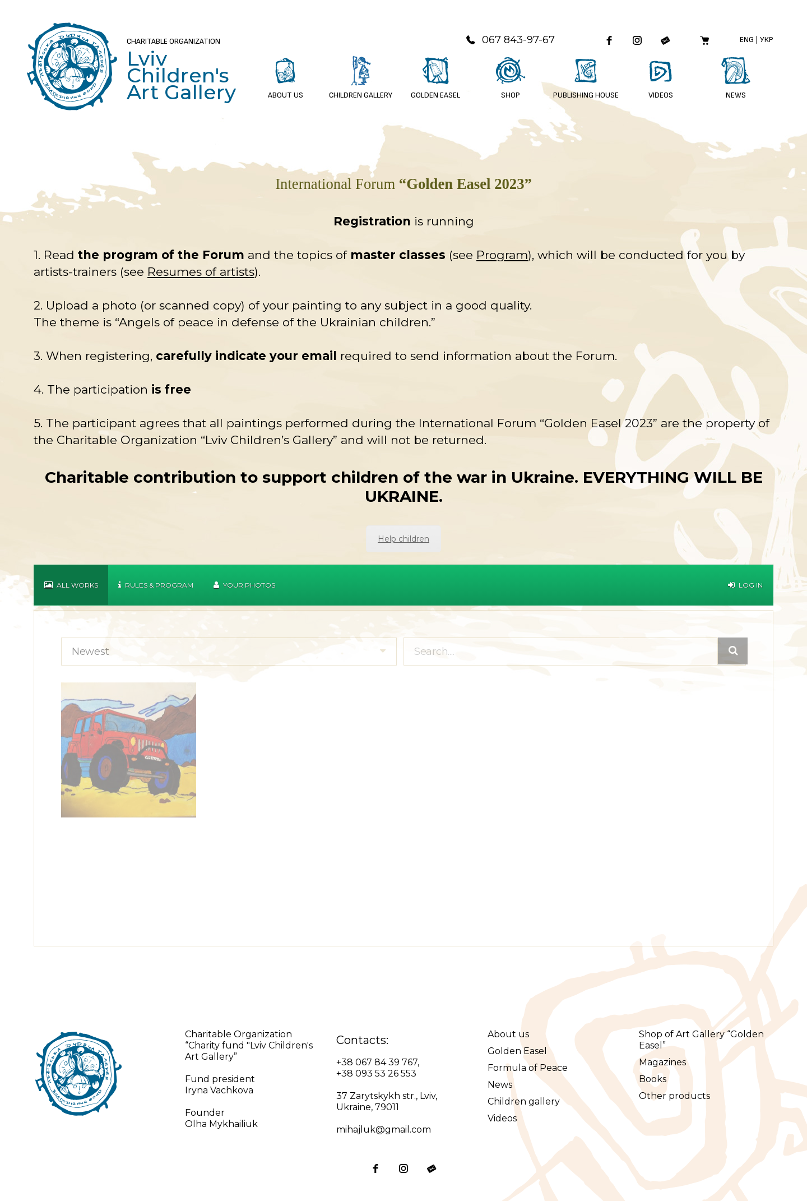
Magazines (662, 1062)
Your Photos (244, 585)
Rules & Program (155, 585)
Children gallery (524, 1101)
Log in (745, 585)
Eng (747, 39)
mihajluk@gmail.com (383, 1129)
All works (71, 585)
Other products (674, 1096)
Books (652, 1079)
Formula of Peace (528, 1068)
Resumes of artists (200, 272)
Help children (403, 539)
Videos (502, 1118)
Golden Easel (517, 1051)
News (500, 1084)
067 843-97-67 (510, 40)
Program (502, 255)
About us (508, 1034)
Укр (766, 39)
